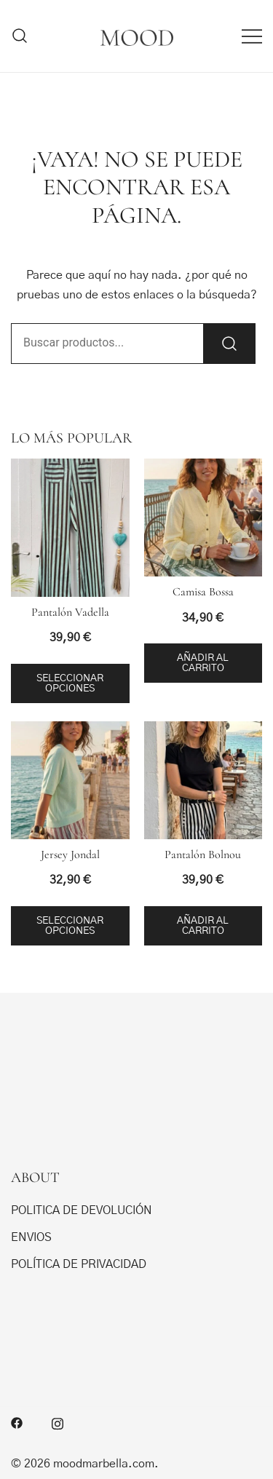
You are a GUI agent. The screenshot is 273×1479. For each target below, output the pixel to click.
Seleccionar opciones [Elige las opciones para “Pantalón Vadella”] (69, 683)
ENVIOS (31, 1237)
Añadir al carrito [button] (203, 663)
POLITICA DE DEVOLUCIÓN (81, 1210)
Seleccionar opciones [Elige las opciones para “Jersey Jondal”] (69, 926)
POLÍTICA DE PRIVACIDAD (78, 1264)
